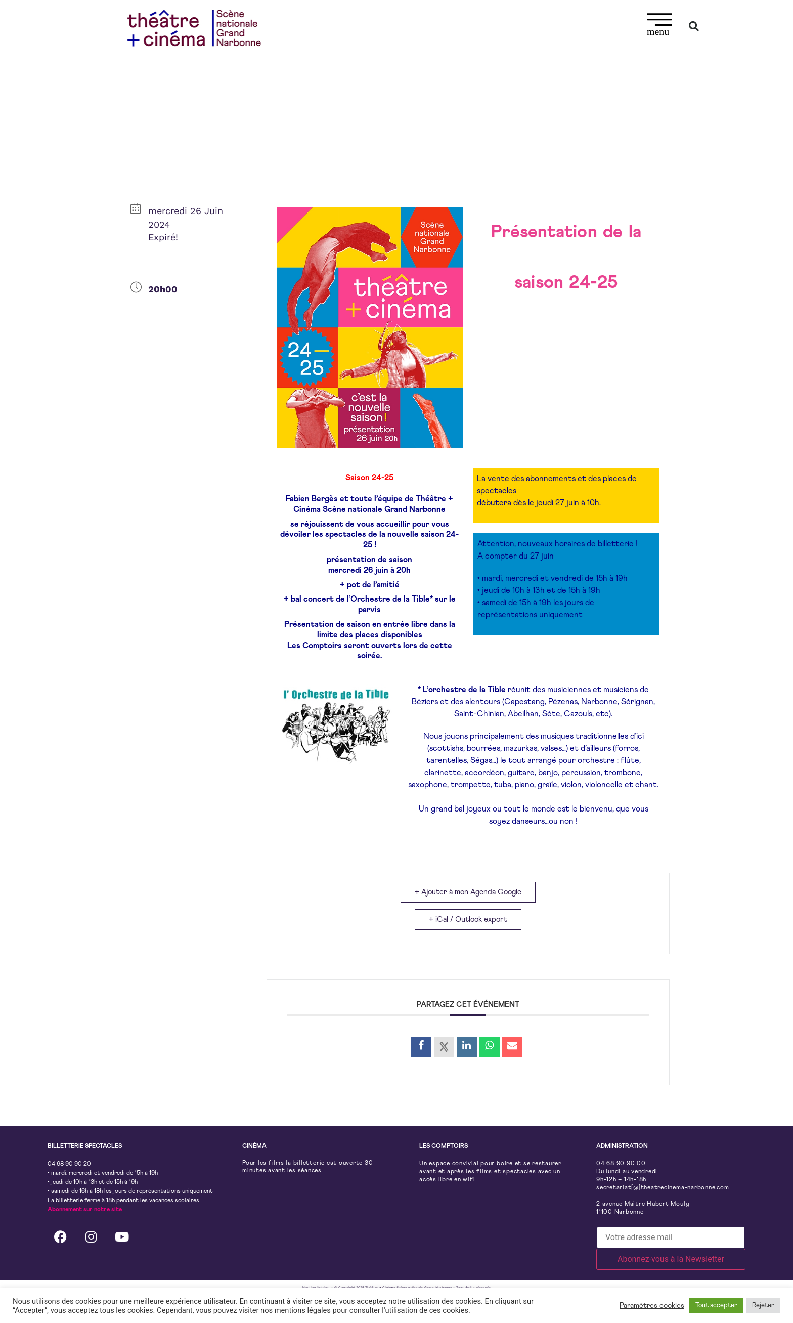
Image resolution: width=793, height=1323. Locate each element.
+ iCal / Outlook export (468, 920)
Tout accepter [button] (716, 1305)
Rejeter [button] (763, 1305)
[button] (660, 26)
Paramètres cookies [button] (652, 1305)
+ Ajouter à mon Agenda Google (468, 892)
